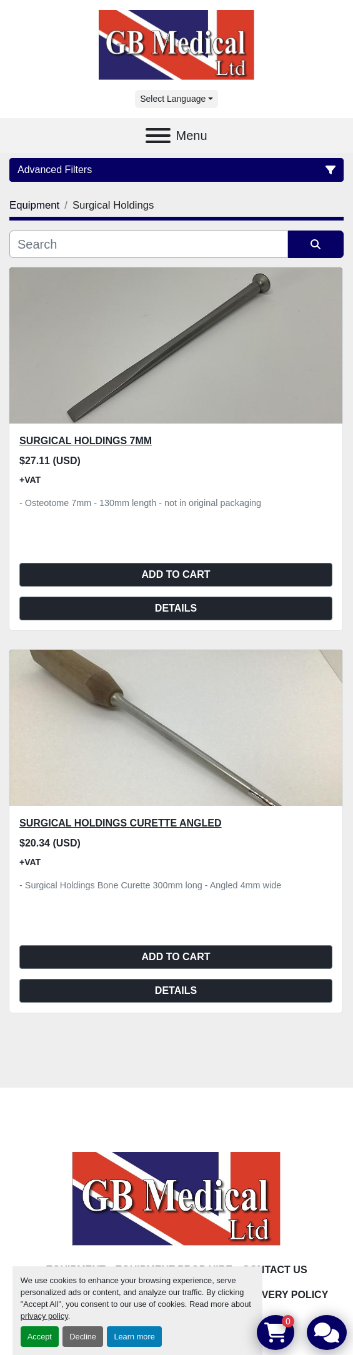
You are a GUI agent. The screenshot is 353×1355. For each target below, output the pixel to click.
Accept (39, 1336)
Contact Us (274, 1269)
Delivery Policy (283, 1294)
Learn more (134, 1336)
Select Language (173, 99)
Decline (82, 1336)
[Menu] (158, 135)
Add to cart (176, 574)
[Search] (148, 244)
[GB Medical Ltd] (176, 1198)
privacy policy (44, 1316)
